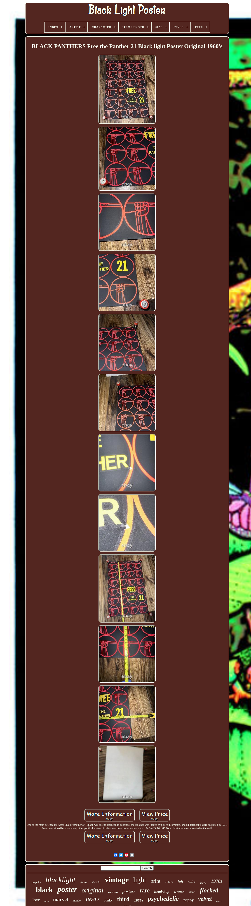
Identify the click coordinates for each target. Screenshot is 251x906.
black (44, 890)
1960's (169, 882)
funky (108, 900)
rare (145, 890)
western (113, 892)
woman (179, 892)
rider (192, 881)
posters (128, 891)
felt (180, 881)
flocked (209, 890)
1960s (138, 900)
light (139, 880)
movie (203, 882)
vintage (117, 879)
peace (219, 901)
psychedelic (163, 898)
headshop (161, 891)
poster (67, 889)
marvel (60, 899)
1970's (92, 899)
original (92, 890)
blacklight (60, 880)
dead (192, 892)
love (36, 899)
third (123, 899)
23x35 (96, 882)
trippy (188, 900)
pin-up (83, 882)
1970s (216, 881)
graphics (36, 882)
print (155, 881)
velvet (205, 899)
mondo (77, 900)
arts (47, 901)
